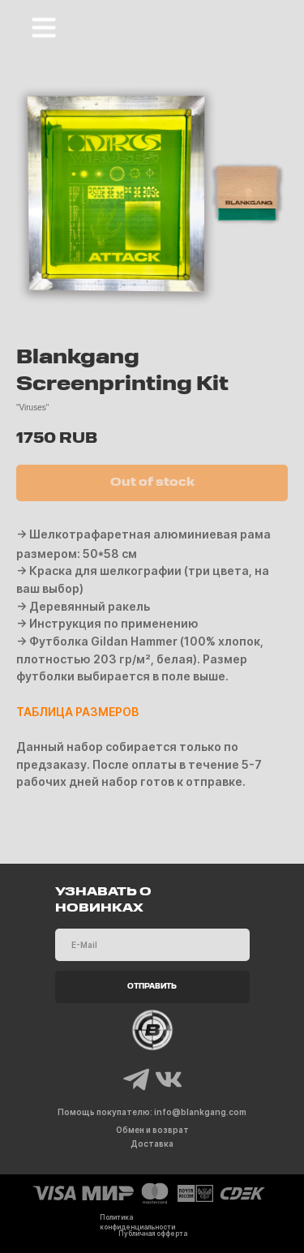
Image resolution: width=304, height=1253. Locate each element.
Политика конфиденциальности (137, 1222)
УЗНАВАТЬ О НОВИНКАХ (103, 900)
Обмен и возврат (152, 1130)
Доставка (152, 1143)
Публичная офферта (152, 1233)
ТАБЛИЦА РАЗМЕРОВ (77, 712)
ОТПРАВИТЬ (152, 987)
